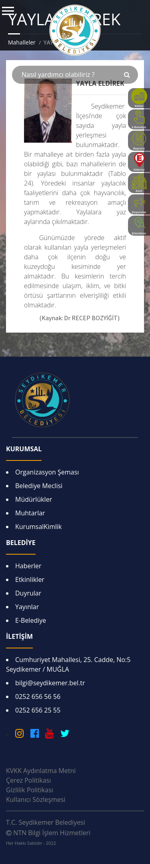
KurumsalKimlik (38, 526)
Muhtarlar (30, 513)
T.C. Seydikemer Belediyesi (45, 822)
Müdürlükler (33, 499)
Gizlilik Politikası (29, 789)
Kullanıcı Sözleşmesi (35, 799)
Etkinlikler (29, 579)
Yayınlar (27, 606)
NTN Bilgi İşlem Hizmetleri (48, 837)
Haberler (28, 565)
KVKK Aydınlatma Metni (41, 770)
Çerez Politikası (28, 780)
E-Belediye (30, 620)
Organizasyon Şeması (47, 472)
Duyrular (28, 593)
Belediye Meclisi (38, 485)
